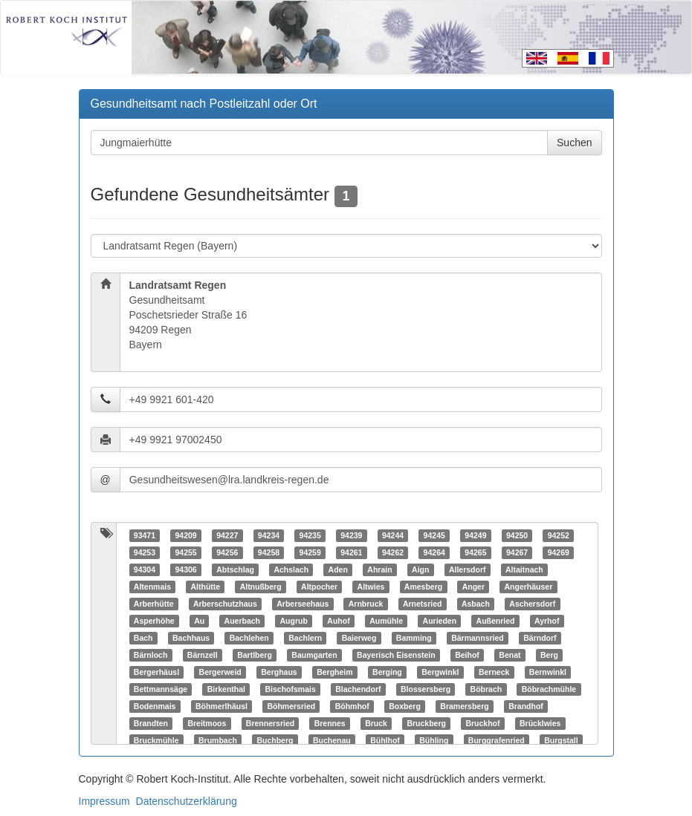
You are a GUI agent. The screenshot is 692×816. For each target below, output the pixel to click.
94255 (185, 552)
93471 (144, 535)
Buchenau (332, 740)
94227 (227, 535)
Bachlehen (249, 637)
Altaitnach (524, 569)
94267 (517, 552)
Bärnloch (151, 654)
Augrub (294, 620)
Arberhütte (154, 603)
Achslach (291, 569)
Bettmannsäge (160, 689)
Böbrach (486, 689)
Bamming (414, 637)
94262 (393, 552)
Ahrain (379, 569)
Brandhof (525, 706)
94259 (310, 552)
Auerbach (242, 620)
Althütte (205, 586)
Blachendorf (358, 689)
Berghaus (279, 672)
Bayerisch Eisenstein (396, 654)
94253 (144, 552)
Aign (420, 569)
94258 (268, 552)
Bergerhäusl (156, 672)
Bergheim (334, 672)
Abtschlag (235, 569)
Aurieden (440, 620)
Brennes (330, 723)
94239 (351, 535)
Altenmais (152, 586)
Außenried (495, 620)
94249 (475, 535)
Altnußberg (261, 586)
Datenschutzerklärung (186, 801)
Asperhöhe (154, 620)
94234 (268, 535)
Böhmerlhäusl (221, 706)
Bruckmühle (156, 740)
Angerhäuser (529, 586)
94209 (185, 535)
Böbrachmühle (549, 689)
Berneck (494, 672)
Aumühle (386, 620)
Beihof (467, 654)
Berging (387, 672)
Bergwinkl (440, 672)
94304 (144, 569)
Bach (143, 637)
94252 (558, 535)
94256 (227, 552)
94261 (351, 552)
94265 (475, 552)
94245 (434, 535)
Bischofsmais (290, 689)
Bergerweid (220, 672)
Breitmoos (206, 723)
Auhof (338, 620)
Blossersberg (425, 689)
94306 (185, 569)
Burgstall (561, 740)
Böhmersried (291, 706)
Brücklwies (540, 723)
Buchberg (274, 740)
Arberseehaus (303, 603)
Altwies (371, 586)
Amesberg (423, 586)
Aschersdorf (532, 603)
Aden (338, 569)
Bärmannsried (477, 637)
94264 (434, 552)
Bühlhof (385, 740)
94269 (558, 552)
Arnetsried (422, 603)
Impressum (104, 801)
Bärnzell (202, 654)
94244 (393, 535)
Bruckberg (426, 723)
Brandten (151, 723)
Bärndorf (539, 637)
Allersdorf (467, 569)
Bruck (376, 723)
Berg (549, 654)
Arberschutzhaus (225, 603)
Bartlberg (254, 654)
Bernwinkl (547, 672)
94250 (517, 535)
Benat (509, 654)
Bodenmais (155, 706)
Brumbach (217, 740)
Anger (473, 586)
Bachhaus (191, 637)
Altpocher (319, 586)
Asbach (476, 603)
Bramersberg (464, 706)
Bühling (433, 740)
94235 (310, 535)
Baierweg (359, 637)
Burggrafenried (496, 740)
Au (199, 620)
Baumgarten (314, 654)
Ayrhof (546, 620)
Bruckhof (482, 723)
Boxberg (405, 706)
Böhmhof (352, 706)
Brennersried (270, 723)
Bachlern (305, 637)
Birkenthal (226, 689)
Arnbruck (366, 603)
